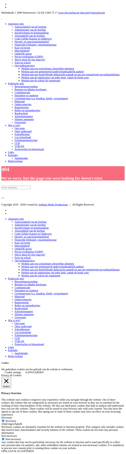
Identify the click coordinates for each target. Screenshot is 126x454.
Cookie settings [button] (13, 372)
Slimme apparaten (24, 314)
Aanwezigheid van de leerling (30, 221)
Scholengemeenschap (26, 335)
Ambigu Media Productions (53, 204)
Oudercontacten (23, 299)
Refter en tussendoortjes (27, 305)
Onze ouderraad (23, 326)
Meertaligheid (22, 245)
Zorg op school (23, 257)
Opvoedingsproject (25, 260)
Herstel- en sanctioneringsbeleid (32, 236)
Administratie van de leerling (30, 224)
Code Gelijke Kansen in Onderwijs (33, 233)
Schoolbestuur (22, 329)
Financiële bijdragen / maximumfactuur (36, 239)
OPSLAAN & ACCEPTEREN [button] (17, 451)
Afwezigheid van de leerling (30, 230)
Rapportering (22, 302)
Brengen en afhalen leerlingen (30, 284)
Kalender (13, 350)
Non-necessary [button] (9, 435)
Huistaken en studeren (26, 290)
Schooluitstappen (24, 311)
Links (11, 347)
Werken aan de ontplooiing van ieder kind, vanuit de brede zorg (55, 272)
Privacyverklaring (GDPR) (29, 251)
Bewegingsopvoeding (26, 281)
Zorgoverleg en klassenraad (29, 344)
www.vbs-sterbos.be (69, 12)
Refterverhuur (15, 356)
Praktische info (16, 278)
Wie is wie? (14, 320)
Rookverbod (21, 308)
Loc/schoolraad (23, 332)
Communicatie (22, 287)
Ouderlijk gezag (23, 248)
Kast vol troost (22, 242)
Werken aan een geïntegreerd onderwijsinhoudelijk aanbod (52, 266)
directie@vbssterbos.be (92, 12)
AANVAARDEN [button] (34, 372)
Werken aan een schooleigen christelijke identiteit (47, 263)
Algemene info (16, 218)
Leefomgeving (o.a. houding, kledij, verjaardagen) (41, 293)
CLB (17, 338)
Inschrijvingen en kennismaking (32, 227)
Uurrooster (20, 317)
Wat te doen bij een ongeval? (30, 254)
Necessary (10, 420)
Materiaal (20, 296)
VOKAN (19, 341)
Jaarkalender (21, 353)
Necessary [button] (6, 417)
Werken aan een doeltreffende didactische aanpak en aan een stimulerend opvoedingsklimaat (70, 269)
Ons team (20, 323)
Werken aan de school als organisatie (40, 275)
